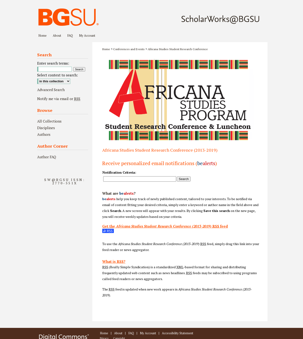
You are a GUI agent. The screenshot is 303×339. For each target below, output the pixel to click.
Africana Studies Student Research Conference (178, 49)
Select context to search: (57, 75)
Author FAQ (46, 156)
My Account (148, 333)
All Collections (49, 121)
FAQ (131, 333)
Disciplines (46, 127)
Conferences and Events (129, 49)
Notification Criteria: (119, 172)
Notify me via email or (58, 98)
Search (184, 179)
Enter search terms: (53, 63)
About (118, 333)
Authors (43, 134)
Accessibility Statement (177, 333)
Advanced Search (51, 89)
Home (106, 49)
